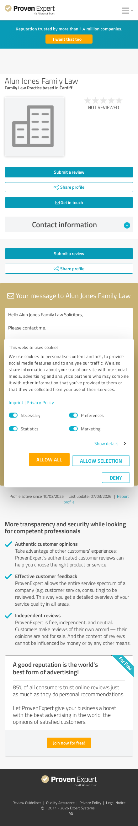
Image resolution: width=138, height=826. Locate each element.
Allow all (49, 459)
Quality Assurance (60, 802)
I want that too (67, 39)
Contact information (81, 224)
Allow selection (101, 460)
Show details (106, 443)
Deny (116, 477)
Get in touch (69, 202)
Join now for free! (69, 743)
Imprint (16, 402)
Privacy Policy (40, 402)
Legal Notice (115, 802)
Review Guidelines (27, 802)
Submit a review (69, 172)
